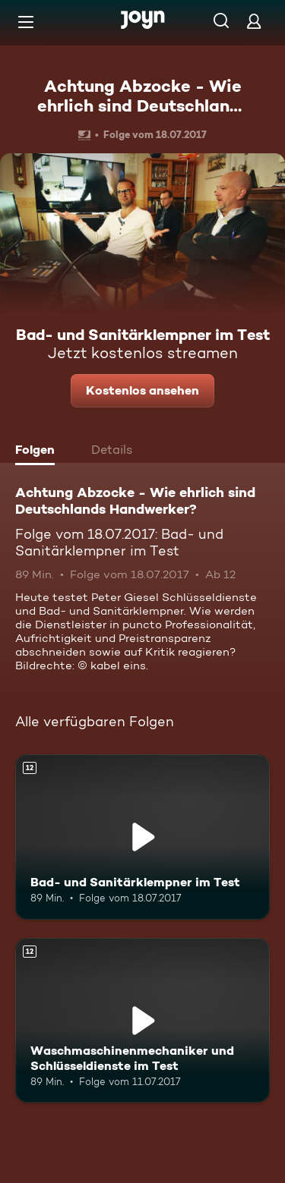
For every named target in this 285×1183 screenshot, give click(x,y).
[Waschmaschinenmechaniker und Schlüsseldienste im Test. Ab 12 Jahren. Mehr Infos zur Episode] (142, 1020)
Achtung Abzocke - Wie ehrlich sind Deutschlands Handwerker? (143, 106)
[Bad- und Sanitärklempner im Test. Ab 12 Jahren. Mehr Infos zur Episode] (142, 837)
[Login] (253, 21)
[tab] (38, 451)
